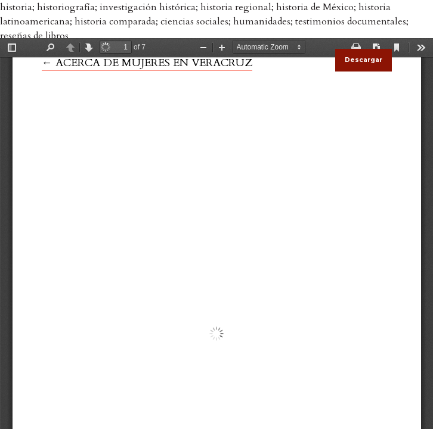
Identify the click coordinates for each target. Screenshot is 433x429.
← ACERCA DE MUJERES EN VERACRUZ (147, 62)
